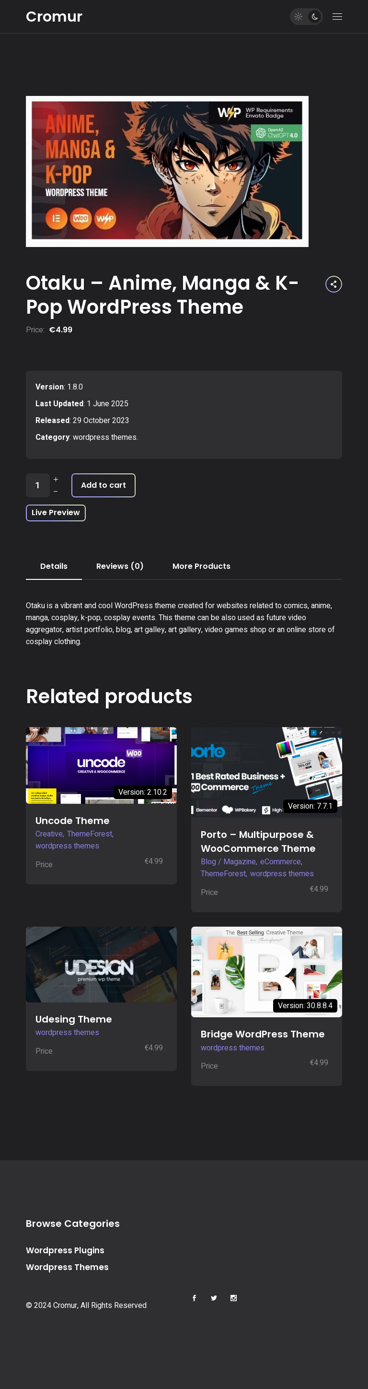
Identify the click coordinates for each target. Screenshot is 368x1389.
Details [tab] (54, 566)
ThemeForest (89, 834)
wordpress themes (105, 437)
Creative (49, 834)
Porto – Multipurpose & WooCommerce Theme (258, 841)
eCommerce (280, 862)
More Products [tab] (201, 566)
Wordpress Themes (67, 1267)
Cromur (54, 17)
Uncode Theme (72, 820)
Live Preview (56, 512)
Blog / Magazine (228, 862)
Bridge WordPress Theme (263, 1034)
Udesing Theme (73, 1019)
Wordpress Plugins (65, 1250)
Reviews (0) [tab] (120, 566)
